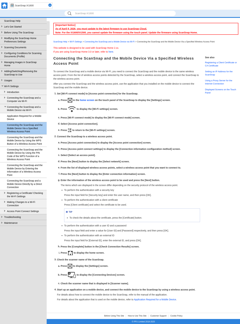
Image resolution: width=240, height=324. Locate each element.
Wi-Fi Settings (11, 86)
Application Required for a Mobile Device (24, 118)
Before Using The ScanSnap (19, 32)
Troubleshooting (12, 217)
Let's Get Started (13, 26)
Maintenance (11, 223)
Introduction (13, 92)
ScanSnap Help (12, 21)
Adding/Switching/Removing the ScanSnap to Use (20, 73)
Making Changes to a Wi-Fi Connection (21, 204)
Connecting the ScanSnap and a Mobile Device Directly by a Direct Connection (24, 184)
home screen (87, 100)
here (111, 51)
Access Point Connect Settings (23, 211)
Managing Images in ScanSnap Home (20, 64)
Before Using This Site (114, 316)
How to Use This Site (137, 316)
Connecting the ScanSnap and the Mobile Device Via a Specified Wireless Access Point (24, 128)
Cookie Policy (176, 316)
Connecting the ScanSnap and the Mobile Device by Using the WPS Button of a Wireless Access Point (24, 140)
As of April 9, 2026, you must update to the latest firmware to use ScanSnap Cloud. (101, 28)
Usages (8, 80)
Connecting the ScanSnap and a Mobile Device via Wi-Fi (24, 109)
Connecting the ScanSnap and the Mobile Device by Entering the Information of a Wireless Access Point (24, 170)
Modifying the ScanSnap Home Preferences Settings (20, 40)
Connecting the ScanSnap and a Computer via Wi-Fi (24, 99)
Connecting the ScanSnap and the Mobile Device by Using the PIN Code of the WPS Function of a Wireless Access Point (24, 154)
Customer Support (158, 316)
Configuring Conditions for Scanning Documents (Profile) (23, 55)
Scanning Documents (15, 47)
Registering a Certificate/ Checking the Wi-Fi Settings (25, 195)
